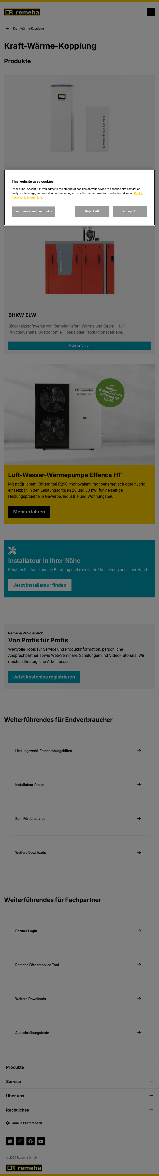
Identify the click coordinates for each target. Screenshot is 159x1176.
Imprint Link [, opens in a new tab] (34, 197)
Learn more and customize (33, 211)
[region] (79, 197)
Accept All (130, 211)
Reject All (92, 211)
